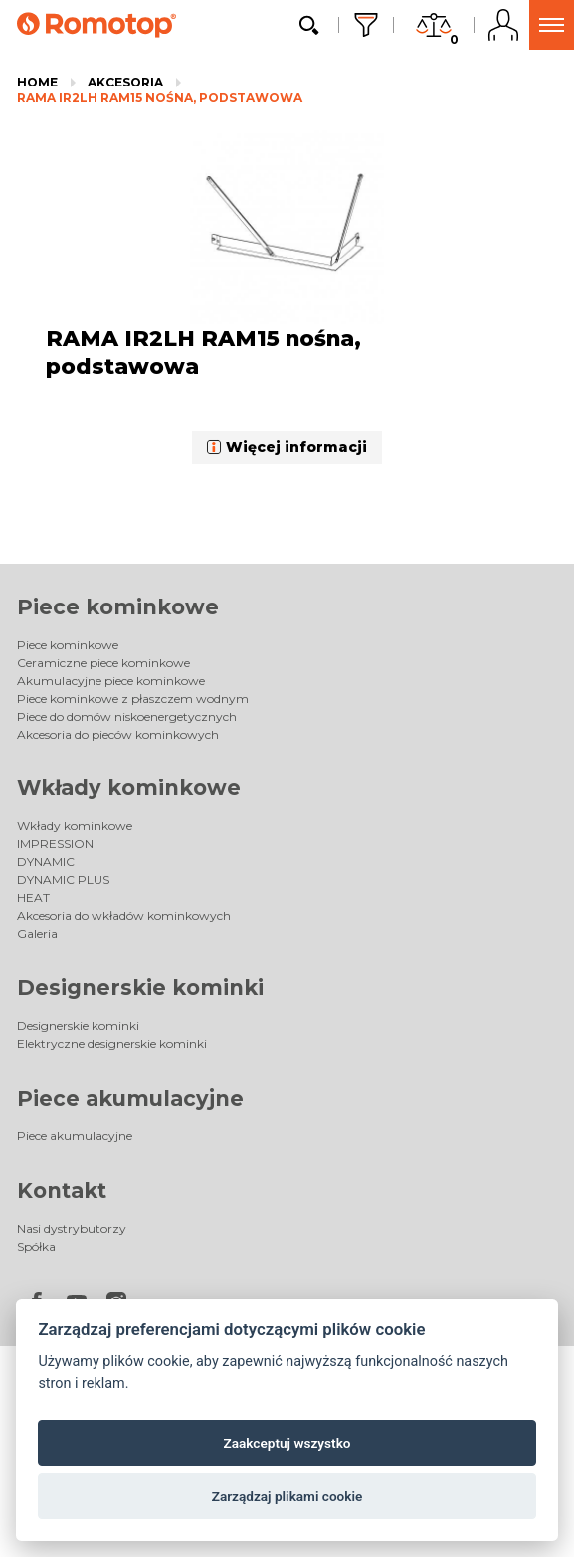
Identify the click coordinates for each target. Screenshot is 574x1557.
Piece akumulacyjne (130, 1098)
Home (37, 82)
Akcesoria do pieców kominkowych (118, 734)
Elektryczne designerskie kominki (112, 1043)
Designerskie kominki (140, 987)
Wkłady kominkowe (129, 788)
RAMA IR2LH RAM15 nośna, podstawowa (159, 97)
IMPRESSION (55, 843)
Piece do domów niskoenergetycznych (127, 716)
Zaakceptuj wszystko (287, 1443)
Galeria (37, 933)
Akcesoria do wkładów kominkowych (124, 915)
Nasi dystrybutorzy (71, 1228)
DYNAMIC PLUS (63, 879)
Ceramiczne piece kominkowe (103, 662)
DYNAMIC (46, 861)
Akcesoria (125, 82)
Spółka (36, 1246)
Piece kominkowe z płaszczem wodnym (133, 698)
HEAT (33, 897)
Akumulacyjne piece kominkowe (111, 680)
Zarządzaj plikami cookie (287, 1496)
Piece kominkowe (118, 607)
